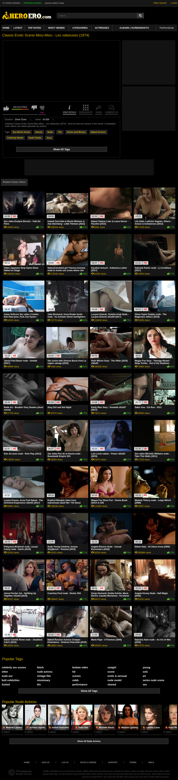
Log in (65, 762)
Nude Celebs (35, 138)
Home (5, 27)
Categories (80, 27)
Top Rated (34, 27)
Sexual (38, 132)
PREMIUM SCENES (32, 3)
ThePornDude (166, 27)
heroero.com (26, 771)
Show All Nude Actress (88, 741)
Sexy (49, 138)
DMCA (151, 762)
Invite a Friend (88, 762)
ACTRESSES (102, 27)
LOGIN (174, 3)
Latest (18, 27)
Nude (50, 132)
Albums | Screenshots (134, 27)
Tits (60, 132)
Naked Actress (98, 132)
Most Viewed (56, 27)
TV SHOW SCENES (11, 3)
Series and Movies (76, 132)
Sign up (46, 762)
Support (113, 762)
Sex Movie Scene (21, 132)
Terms (132, 762)
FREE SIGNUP (160, 3)
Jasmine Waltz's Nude (54, 3)
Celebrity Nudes (15, 138)
